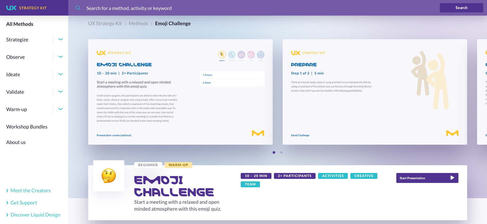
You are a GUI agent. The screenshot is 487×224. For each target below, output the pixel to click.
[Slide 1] (274, 152)
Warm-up (16, 109)
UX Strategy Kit (105, 23)
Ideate (13, 74)
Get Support (21, 203)
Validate (15, 92)
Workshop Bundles (27, 127)
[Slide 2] (281, 152)
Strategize (17, 40)
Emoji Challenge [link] (173, 23)
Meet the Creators (28, 191)
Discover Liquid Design (33, 215)
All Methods (19, 24)
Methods (138, 23)
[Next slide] (293, 152)
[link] (148, 165)
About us (16, 142)
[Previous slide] (262, 152)
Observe (15, 57)
